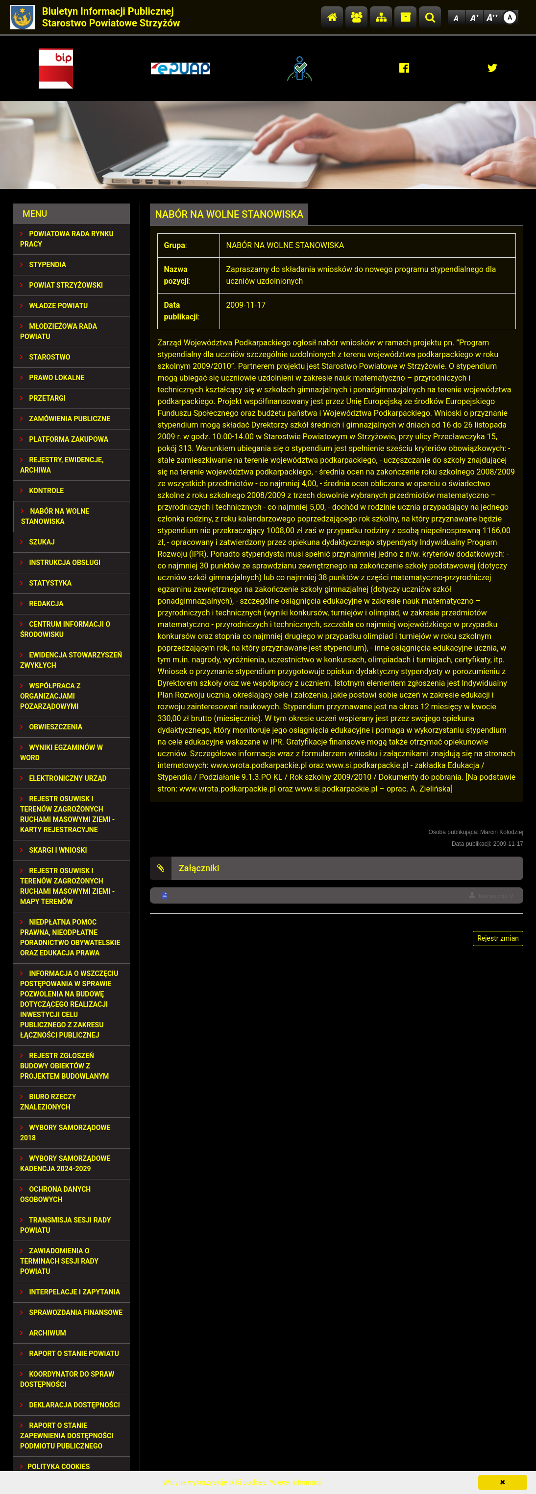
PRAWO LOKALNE (52, 378)
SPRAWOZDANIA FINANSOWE (71, 1312)
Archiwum (43, 1333)
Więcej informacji (296, 1482)
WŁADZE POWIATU (54, 306)
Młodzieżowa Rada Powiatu (58, 331)
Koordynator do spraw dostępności (67, 1379)
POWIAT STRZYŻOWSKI (61, 285)
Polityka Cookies (55, 1467)
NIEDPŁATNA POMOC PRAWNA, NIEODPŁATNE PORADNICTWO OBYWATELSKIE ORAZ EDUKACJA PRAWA (70, 937)
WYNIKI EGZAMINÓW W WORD (61, 753)
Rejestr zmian (498, 938)
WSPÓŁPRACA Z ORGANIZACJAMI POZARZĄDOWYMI (50, 696)
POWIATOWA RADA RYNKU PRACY (67, 239)
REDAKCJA (42, 604)
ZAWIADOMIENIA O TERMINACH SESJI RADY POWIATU (59, 1261)
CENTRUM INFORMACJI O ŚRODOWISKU (65, 629)
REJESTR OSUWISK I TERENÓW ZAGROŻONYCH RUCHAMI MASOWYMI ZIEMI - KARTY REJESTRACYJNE (67, 814)
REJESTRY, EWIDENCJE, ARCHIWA (61, 465)
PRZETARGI (43, 398)
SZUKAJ (37, 542)
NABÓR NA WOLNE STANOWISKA (55, 516)
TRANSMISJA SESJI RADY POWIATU (65, 1225)
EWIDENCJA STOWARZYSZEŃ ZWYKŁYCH (71, 660)
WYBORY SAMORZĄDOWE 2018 (65, 1133)
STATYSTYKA (46, 583)
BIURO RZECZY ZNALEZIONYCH (48, 1102)
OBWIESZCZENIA (51, 727)
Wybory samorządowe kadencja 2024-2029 (65, 1163)
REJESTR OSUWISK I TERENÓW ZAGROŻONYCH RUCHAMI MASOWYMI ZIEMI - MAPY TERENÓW (67, 886)
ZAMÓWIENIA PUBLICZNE (65, 419)
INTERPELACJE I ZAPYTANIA (70, 1292)
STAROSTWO (45, 357)
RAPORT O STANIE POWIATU (69, 1354)
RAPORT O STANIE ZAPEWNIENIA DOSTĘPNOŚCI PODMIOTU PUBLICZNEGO (66, 1436)
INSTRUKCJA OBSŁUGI (60, 562)
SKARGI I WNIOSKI (53, 850)
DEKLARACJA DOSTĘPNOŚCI (70, 1405)
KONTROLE (42, 491)
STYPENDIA (43, 265)
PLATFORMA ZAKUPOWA (64, 439)
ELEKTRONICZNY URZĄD (63, 778)
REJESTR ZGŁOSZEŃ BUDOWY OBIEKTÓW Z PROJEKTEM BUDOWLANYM (64, 1066)
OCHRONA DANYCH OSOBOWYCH (55, 1194)
